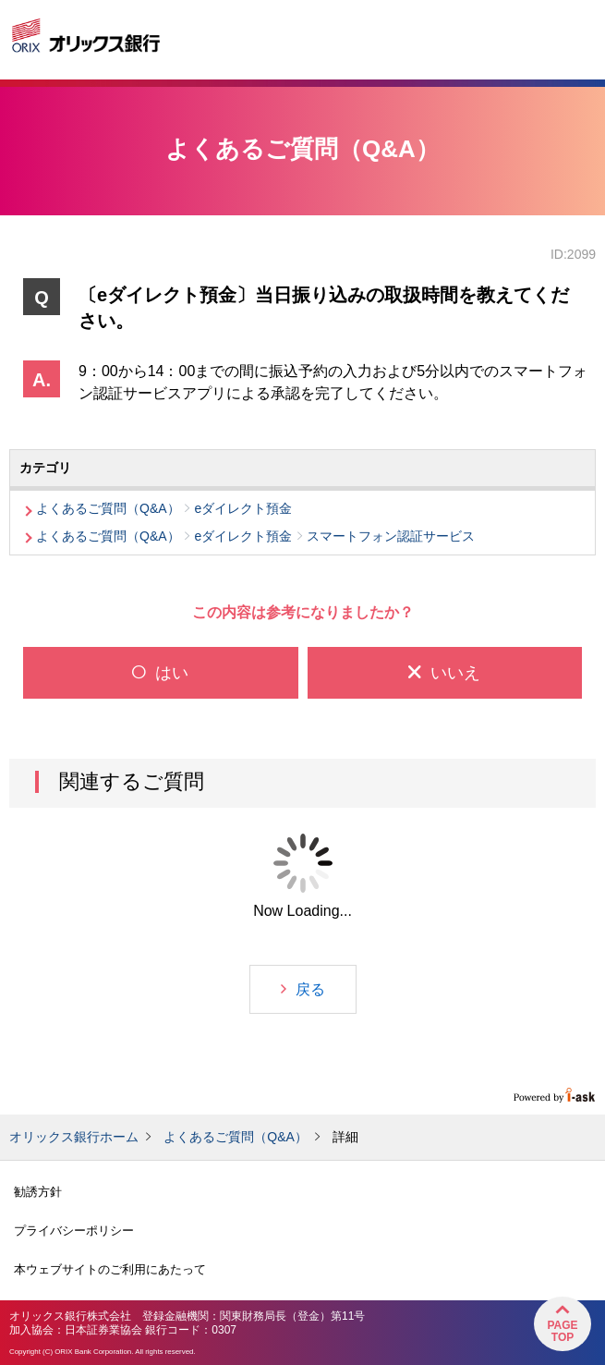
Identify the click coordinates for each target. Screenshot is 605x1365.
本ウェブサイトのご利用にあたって (110, 1269)
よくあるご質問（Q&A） (235, 1136)
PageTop (562, 1331)
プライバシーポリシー (74, 1230)
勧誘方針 (38, 1192)
